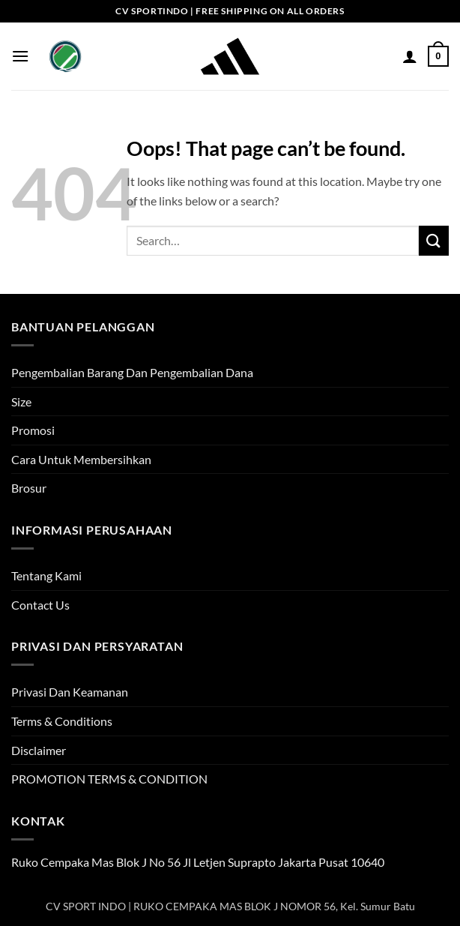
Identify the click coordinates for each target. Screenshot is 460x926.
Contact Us (40, 605)
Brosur (28, 488)
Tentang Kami (46, 575)
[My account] (409, 56)
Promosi (33, 430)
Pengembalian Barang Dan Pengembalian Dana (132, 372)
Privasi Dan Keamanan (69, 692)
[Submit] (434, 240)
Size (21, 401)
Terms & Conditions (61, 721)
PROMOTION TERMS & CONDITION (109, 779)
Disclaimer (38, 750)
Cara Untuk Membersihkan (81, 459)
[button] (20, 55)
